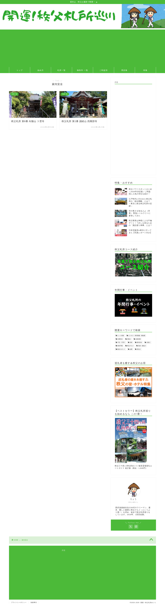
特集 (145, 70)
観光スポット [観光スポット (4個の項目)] (121, 349)
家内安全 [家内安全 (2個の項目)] (139, 342)
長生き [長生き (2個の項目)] (139, 349)
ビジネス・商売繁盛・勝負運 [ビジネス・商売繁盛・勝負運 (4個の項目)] (136, 336)
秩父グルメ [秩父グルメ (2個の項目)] (130, 346)
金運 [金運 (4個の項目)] (131, 349)
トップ (19, 70)
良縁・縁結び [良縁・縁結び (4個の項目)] (142, 346)
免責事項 (34, 602)
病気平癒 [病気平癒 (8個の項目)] (120, 346)
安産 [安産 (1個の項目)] (131, 342)
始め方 (41, 70)
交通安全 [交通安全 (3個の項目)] (120, 339)
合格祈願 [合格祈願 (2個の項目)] (138, 339)
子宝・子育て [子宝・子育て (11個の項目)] (121, 342)
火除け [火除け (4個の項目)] (148, 342)
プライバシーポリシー (19, 602)
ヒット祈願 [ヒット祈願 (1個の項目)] (120, 336)
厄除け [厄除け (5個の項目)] (129, 339)
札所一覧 (61, 70)
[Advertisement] (82, 48)
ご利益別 (103, 70)
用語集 (124, 70)
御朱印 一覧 (82, 70)
